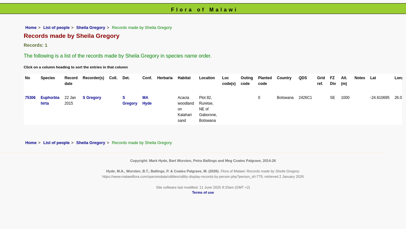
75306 (30, 97)
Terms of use (203, 192)
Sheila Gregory (90, 27)
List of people (56, 27)
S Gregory (92, 97)
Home (31, 27)
